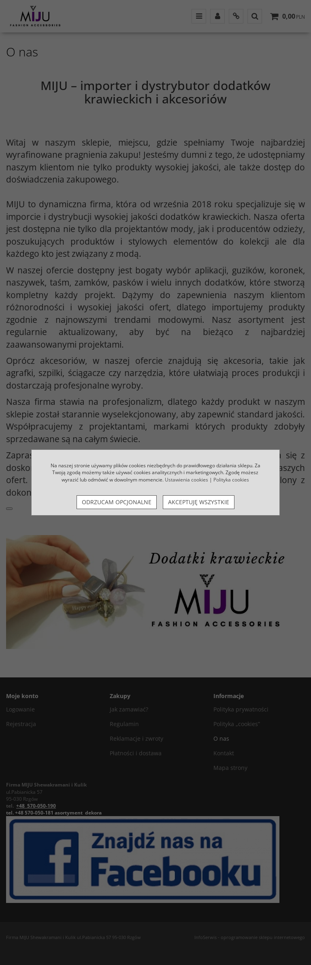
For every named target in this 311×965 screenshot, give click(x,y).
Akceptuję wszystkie (198, 502)
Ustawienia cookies (186, 479)
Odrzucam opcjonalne (116, 502)
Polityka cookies (231, 479)
